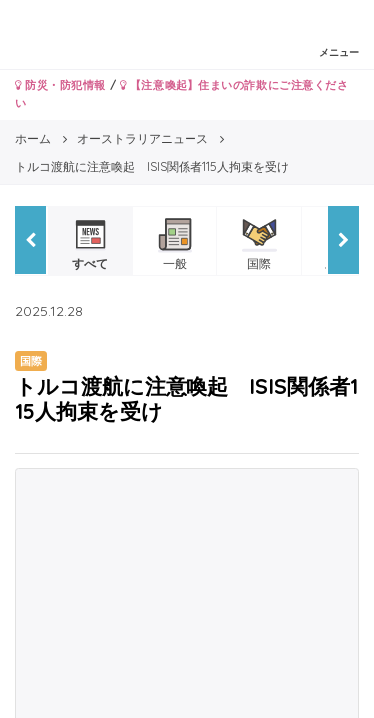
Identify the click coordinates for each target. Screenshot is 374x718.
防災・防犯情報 (60, 85)
